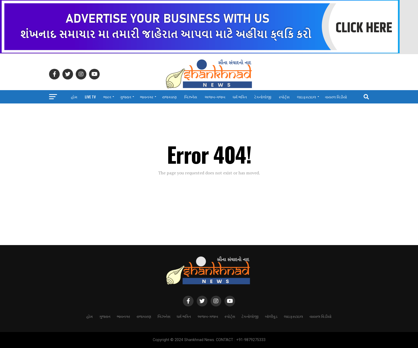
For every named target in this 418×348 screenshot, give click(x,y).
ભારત (107, 96)
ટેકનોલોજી (262, 96)
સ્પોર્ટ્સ (284, 96)
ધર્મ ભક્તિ (240, 96)
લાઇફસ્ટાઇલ (306, 96)
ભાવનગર (146, 96)
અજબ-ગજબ (214, 96)
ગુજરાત (125, 96)
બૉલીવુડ (271, 316)
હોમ (74, 96)
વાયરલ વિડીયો (336, 96)
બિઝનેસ (190, 96)
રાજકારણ (169, 96)
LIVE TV (90, 96)
